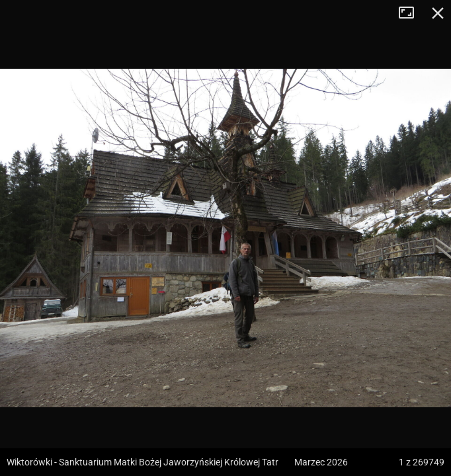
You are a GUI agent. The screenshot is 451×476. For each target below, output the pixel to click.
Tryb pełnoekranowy (411, 13)
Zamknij (438, 13)
